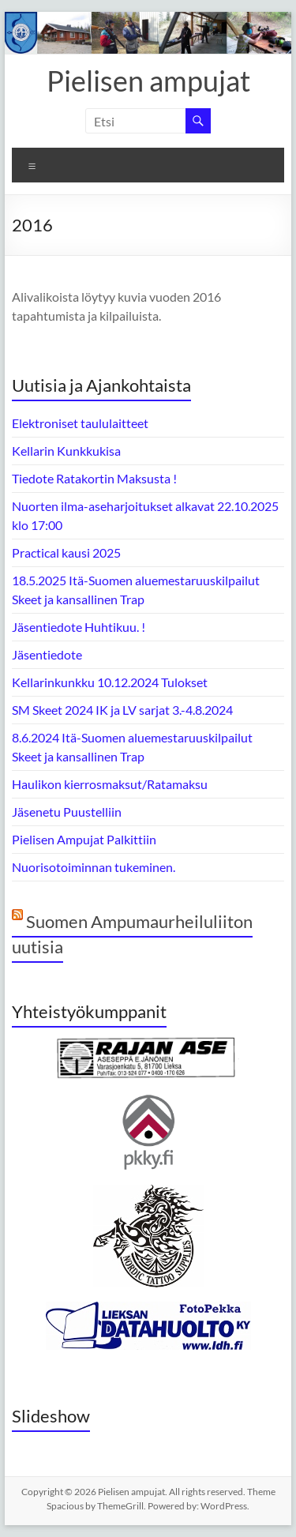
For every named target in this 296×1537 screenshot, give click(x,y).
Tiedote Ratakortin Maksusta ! (94, 478)
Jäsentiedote (47, 654)
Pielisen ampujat (148, 80)
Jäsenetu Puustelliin (67, 811)
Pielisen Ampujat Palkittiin (84, 839)
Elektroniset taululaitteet (80, 422)
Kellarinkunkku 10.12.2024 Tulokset (110, 682)
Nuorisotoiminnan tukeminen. (93, 866)
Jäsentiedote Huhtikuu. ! (78, 626)
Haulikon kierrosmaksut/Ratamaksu (110, 783)
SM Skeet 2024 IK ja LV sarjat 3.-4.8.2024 (122, 709)
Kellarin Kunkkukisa (66, 450)
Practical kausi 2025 (66, 552)
